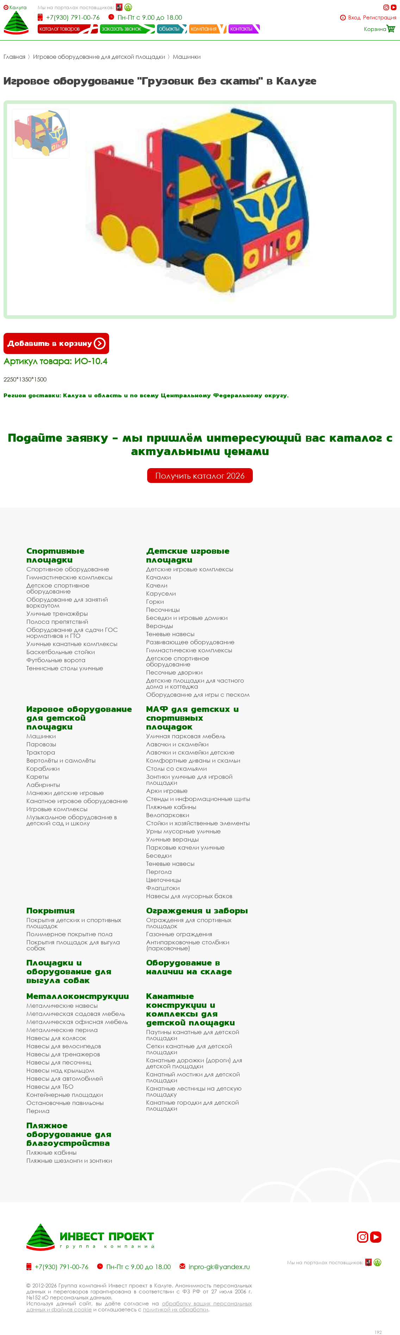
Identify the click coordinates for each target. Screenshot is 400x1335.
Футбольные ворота (56, 660)
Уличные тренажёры (57, 613)
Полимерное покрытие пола (69, 934)
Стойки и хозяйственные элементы (198, 823)
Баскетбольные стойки (60, 652)
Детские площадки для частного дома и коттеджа (195, 683)
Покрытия (50, 910)
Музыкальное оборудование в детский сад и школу (71, 820)
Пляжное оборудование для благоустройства (68, 1134)
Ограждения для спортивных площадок (188, 923)
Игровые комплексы (56, 809)
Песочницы (163, 610)
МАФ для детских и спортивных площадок (192, 717)
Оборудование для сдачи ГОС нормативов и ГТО (72, 633)
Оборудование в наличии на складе (189, 967)
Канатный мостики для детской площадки (193, 1077)
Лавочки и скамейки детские (190, 752)
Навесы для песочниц (58, 1062)
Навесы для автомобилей (64, 1078)
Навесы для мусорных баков (189, 896)
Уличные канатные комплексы (71, 644)
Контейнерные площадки (64, 1095)
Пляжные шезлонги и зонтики (69, 1160)
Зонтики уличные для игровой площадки (189, 780)
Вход (354, 17)
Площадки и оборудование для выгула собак (68, 971)
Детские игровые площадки (188, 555)
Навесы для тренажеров (63, 1054)
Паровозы (41, 744)
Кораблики (43, 768)
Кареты (37, 777)
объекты (169, 28)
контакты (241, 28)
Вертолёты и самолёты (60, 760)
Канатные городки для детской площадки (192, 1105)
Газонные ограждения (179, 934)
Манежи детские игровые (65, 793)
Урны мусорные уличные (183, 831)
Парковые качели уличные (185, 847)
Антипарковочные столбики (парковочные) (187, 945)
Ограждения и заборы (197, 910)
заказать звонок (121, 28)
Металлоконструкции (77, 996)
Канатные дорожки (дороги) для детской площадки (194, 1063)
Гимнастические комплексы (69, 577)
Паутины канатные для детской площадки (192, 1035)
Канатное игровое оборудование (77, 801)
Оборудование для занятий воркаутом (67, 602)
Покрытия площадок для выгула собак (73, 945)
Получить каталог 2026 (200, 475)
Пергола (159, 872)
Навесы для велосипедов (63, 1046)
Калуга (18, 7)
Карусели (161, 593)
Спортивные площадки (55, 555)
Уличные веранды (172, 839)
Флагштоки (163, 888)
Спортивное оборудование (67, 569)
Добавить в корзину (56, 343)
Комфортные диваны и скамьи (193, 760)
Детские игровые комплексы (189, 569)
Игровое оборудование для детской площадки (99, 56)
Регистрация (379, 17)
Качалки (158, 577)
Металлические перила (62, 1030)
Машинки (187, 56)
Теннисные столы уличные (64, 668)
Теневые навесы (170, 634)
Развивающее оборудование (190, 642)
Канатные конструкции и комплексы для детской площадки (190, 1009)
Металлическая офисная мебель (77, 1022)
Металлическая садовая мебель (75, 1014)
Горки (155, 601)
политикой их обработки (175, 1309)
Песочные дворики (174, 672)
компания (204, 28)
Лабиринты (43, 785)
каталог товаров (59, 28)
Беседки (158, 855)
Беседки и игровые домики (186, 618)
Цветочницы (163, 880)
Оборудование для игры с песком (198, 694)
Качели (156, 585)
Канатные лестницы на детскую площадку (194, 1091)
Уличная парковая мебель (185, 736)
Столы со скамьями (176, 768)
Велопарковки (167, 815)
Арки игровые (167, 791)
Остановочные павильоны (65, 1103)
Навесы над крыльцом (60, 1070)
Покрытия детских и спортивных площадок (73, 923)
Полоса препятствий (57, 622)
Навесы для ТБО (50, 1086)
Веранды (159, 626)
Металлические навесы (62, 1005)
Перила (38, 1111)
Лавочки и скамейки (177, 744)
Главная (14, 56)
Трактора (40, 752)
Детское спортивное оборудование (57, 588)
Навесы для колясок (56, 1038)
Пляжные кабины (171, 807)
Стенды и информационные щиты (198, 799)
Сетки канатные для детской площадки (189, 1049)
